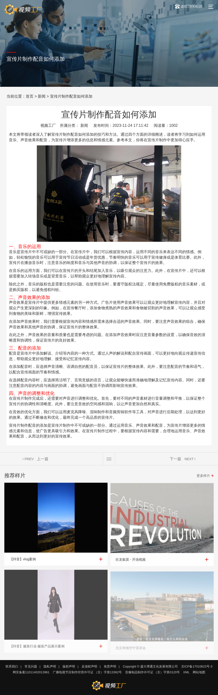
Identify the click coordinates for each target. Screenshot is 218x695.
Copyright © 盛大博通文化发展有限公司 (150, 666)
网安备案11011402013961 (31, 672)
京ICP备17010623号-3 (196, 666)
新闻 (41, 96)
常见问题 (31, 666)
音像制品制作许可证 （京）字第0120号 (152, 672)
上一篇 (42, 459)
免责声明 (110, 666)
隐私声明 (50, 666)
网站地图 (199, 672)
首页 (29, 96)
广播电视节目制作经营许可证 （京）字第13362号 (87, 672)
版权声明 (69, 666)
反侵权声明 (89, 666)
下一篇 (175, 459)
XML (186, 672)
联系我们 (12, 666)
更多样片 (203, 476)
